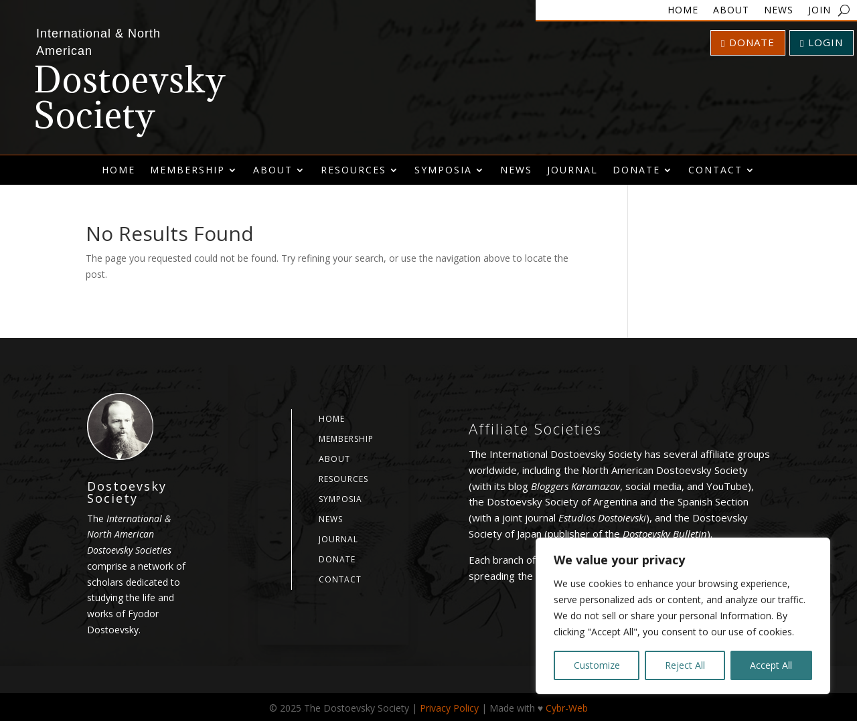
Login (821, 42)
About (731, 10)
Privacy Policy (449, 708)
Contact (715, 169)
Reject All (685, 665)
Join (819, 10)
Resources (353, 169)
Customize (597, 665)
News (778, 10)
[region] (683, 616)
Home (683, 10)
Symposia (443, 169)
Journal (572, 169)
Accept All (771, 665)
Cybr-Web (567, 708)
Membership (187, 169)
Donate (748, 42)
